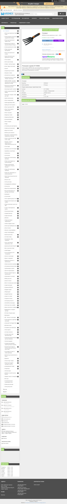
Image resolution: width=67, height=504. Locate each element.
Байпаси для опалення (9, 132)
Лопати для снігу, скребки (10, 305)
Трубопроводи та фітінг (9, 268)
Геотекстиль (7, 186)
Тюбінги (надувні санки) (9, 223)
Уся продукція (15, 18)
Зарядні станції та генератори (11, 376)
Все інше (6, 378)
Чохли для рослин (8, 386)
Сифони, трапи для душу (10, 64)
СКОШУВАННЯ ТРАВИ (9, 366)
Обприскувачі (7, 291)
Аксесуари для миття (9, 300)
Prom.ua (39, 500)
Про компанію (25, 18)
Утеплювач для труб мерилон (11, 125)
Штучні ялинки (8, 227)
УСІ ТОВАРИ (6, 31)
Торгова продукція (8, 341)
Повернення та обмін (24, 22)
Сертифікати (4, 22)
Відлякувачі (7, 315)
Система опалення (9, 332)
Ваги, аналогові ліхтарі (9, 248)
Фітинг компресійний (9, 100)
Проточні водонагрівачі (9, 270)
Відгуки (4, 391)
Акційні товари (5, 18)
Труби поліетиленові (9, 98)
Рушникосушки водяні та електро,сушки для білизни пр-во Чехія (10, 348)
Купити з (59, 40)
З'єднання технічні (8, 298)
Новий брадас (8, 250)
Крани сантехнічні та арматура (11, 307)
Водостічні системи (9, 130)
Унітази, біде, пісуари (9, 360)
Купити (47, 40)
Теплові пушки (8, 370)
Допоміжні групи (8, 325)
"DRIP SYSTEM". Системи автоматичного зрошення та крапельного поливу (10, 82)
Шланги (6, 68)
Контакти (34, 18)
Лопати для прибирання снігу (11, 225)
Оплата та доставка (44, 18)
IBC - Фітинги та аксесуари (10, 317)
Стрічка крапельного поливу (10, 47)
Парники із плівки (8, 72)
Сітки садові (7, 146)
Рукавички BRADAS (9, 287)
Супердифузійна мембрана (10, 184)
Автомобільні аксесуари (10, 302)
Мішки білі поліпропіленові (10, 188)
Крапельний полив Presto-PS (11, 245)
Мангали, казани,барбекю (10, 230)
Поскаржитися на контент (30, 502)
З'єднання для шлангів (9, 70)
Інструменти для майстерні (10, 327)
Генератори (7, 368)
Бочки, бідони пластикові (10, 66)
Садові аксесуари (8, 215)
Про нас (5, 389)
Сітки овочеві (7, 196)
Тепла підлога (8, 329)
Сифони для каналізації (10, 128)
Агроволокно (7, 153)
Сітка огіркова (8, 59)
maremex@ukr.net (6, 419)
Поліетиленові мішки (9, 211)
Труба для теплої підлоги (10, 104)
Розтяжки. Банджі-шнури (10, 313)
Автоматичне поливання (10, 75)
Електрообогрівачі (8, 119)
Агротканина (7, 155)
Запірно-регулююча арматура (11, 264)
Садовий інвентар (8, 213)
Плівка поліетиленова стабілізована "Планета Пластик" (9, 165)
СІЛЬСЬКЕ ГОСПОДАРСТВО (11, 323)
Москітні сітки (7, 179)
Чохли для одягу (8, 181)
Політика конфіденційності (41, 502)
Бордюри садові (8, 289)
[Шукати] (53, 14)
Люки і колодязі (8, 121)
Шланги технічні (8, 280)
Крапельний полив (8, 234)
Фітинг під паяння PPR (9, 107)
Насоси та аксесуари (9, 256)
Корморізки (7, 194)
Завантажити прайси (57, 18)
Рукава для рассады (9, 384)
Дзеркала (7, 358)
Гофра (6, 123)
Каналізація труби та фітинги (11, 89)
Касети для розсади (9, 61)
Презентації (13, 22)
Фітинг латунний (8, 112)
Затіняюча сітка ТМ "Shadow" (11, 148)
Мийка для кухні (8, 278)
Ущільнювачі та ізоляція (10, 276)
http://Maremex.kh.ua (7, 417)
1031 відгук (55, 0)
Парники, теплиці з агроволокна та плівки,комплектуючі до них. (10, 143)
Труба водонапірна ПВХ (10, 102)
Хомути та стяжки (8, 296)
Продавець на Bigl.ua (33, 501)
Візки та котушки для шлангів (11, 282)
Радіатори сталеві (8, 114)
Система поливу (8, 236)
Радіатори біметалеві (9, 117)
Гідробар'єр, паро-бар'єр (10, 150)
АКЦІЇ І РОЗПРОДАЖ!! (9, 232)
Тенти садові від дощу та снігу (11, 198)
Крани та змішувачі (9, 258)
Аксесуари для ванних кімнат (11, 266)
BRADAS (6, 217)
